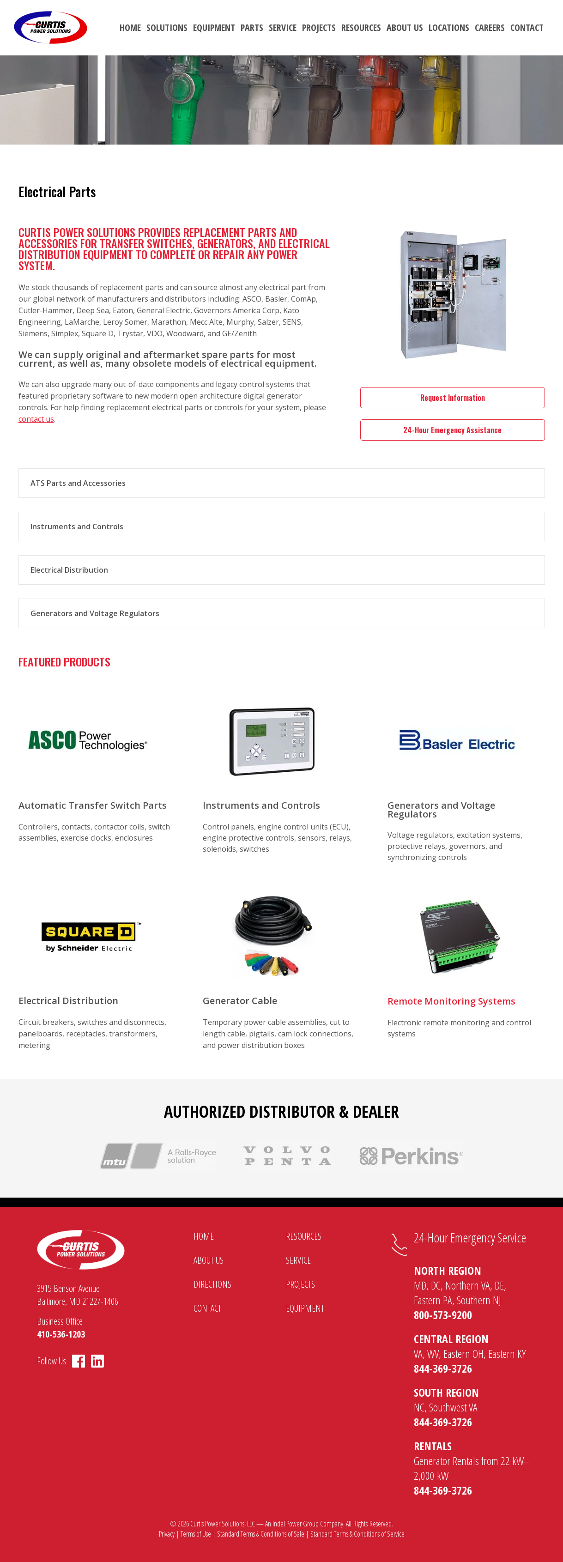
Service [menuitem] (283, 27)
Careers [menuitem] (490, 27)
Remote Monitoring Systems (451, 1001)
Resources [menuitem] (361, 27)
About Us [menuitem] (405, 27)
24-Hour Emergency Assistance (452, 430)
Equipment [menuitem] (214, 27)
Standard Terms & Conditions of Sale (260, 1534)
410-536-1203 (61, 1334)
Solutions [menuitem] (167, 27)
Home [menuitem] (130, 27)
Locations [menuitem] (449, 27)
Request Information (452, 397)
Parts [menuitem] (252, 27)
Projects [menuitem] (319, 27)
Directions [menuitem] (212, 1284)
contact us (36, 419)
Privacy (167, 1534)
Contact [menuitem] (527, 27)
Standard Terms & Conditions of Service (357, 1534)
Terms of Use (196, 1534)
